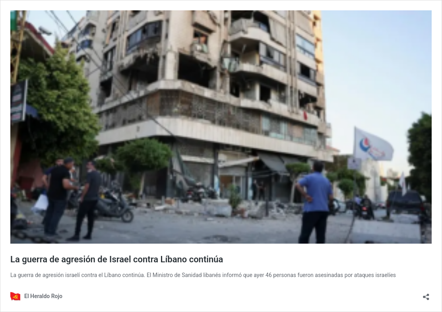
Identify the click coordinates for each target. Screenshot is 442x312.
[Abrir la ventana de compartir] (426, 294)
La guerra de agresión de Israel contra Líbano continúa (116, 259)
